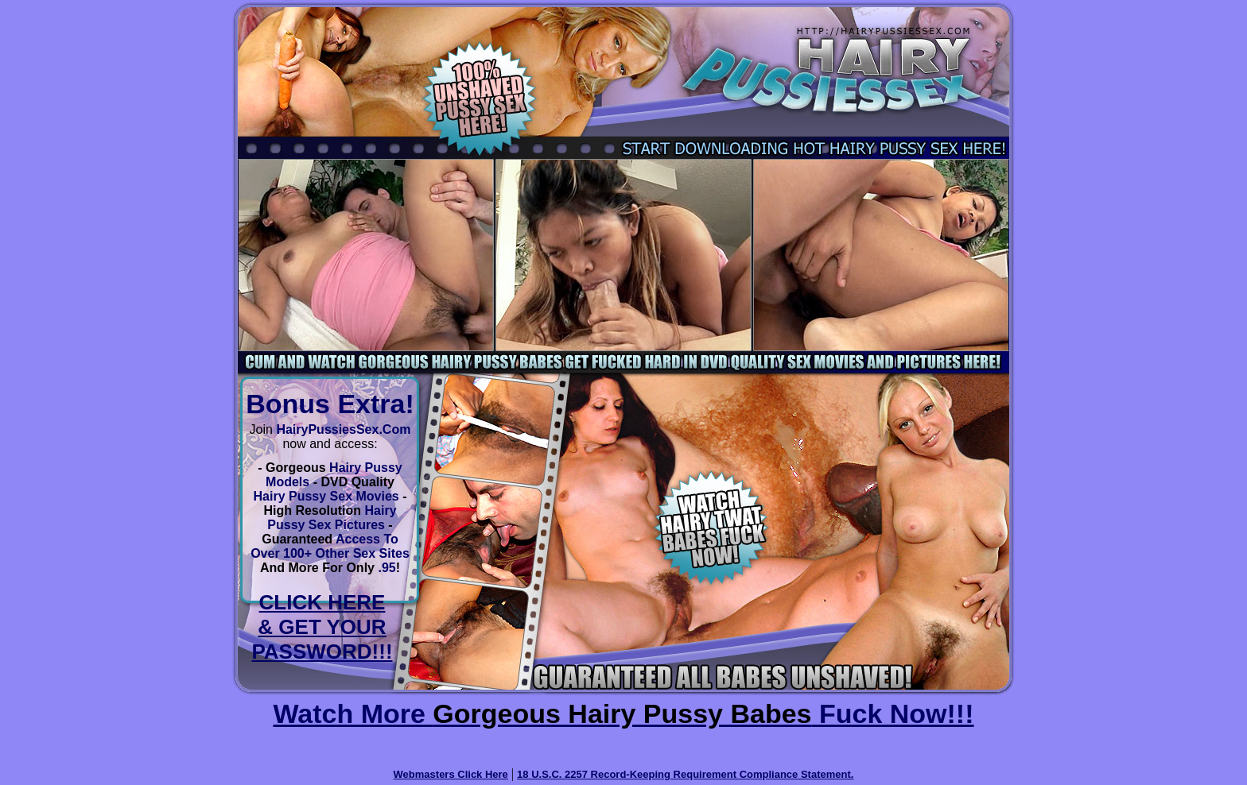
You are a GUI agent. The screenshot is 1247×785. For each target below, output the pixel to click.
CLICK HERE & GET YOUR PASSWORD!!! (321, 626)
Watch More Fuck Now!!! (623, 713)
